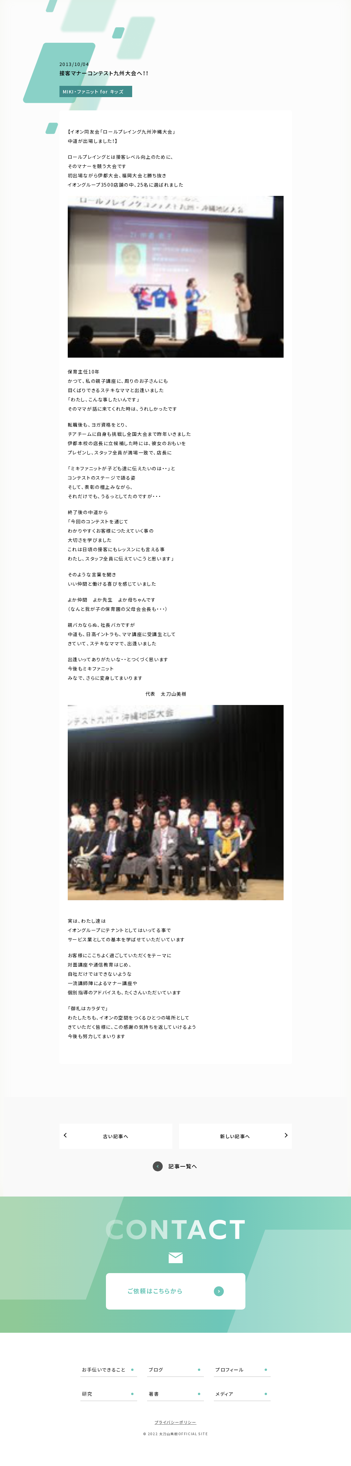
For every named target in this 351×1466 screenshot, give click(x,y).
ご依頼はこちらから (155, 1290)
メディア (256, 14)
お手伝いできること (115, 14)
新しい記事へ (235, 1136)
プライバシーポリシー (176, 1422)
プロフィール (184, 14)
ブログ (153, 14)
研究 (213, 14)
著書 (232, 14)
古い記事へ (116, 1136)
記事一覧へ (183, 1166)
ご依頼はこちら (315, 13)
